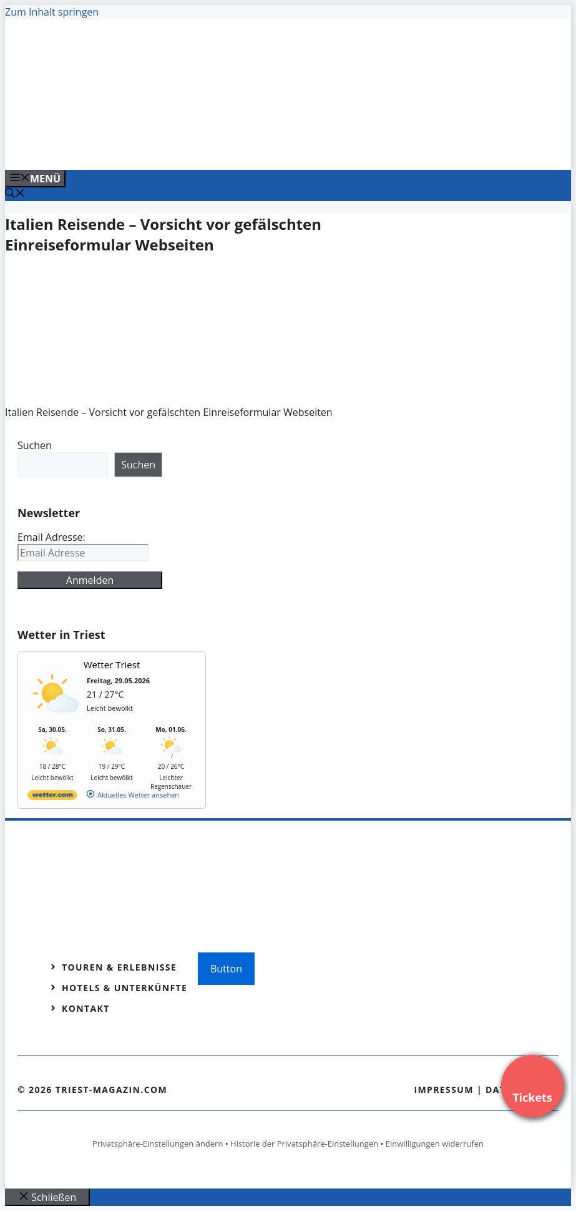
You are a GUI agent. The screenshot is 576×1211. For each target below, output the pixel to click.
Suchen (34, 445)
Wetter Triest (112, 664)
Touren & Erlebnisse (119, 967)
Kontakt (86, 1008)
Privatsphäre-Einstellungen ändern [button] (157, 1143)
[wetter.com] (52, 797)
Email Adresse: (51, 537)
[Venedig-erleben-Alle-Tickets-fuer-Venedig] (257, 147)
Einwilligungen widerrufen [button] (435, 1143)
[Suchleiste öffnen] (15, 194)
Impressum (444, 1089)
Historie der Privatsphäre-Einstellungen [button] (304, 1143)
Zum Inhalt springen (52, 12)
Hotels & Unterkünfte (124, 988)
